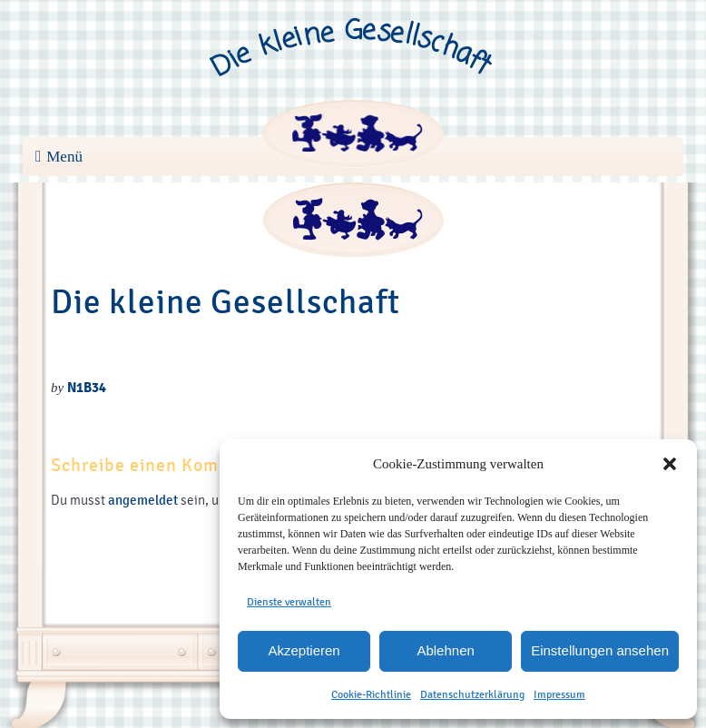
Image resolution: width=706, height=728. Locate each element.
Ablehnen (445, 650)
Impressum (559, 694)
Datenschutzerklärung (472, 694)
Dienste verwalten (289, 601)
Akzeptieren (303, 650)
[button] (670, 464)
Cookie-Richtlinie (371, 694)
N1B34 (86, 388)
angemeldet (143, 499)
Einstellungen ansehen (600, 650)
